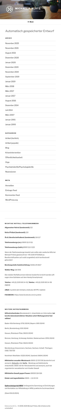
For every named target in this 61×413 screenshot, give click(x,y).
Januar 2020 (10, 62)
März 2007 (9, 115)
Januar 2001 (10, 120)
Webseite (15, 363)
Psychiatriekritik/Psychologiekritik (19, 167)
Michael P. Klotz (28, 8)
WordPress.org (11, 200)
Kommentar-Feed (12, 195)
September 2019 (12, 77)
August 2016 (10, 101)
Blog (7, 148)
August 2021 (10, 53)
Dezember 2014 (12, 105)
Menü (31, 22)
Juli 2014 (9, 110)
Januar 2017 (10, 96)
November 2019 (12, 72)
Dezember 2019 (12, 67)
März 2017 (9, 91)
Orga (7, 162)
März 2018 (9, 86)
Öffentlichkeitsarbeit (13, 157)
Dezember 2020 (12, 58)
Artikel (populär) (12, 143)
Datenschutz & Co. (11, 406)
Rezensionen (10, 172)
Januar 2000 (10, 124)
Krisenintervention (13, 153)
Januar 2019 (10, 81)
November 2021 (12, 48)
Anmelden (9, 186)
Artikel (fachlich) (12, 138)
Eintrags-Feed (11, 190)
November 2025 (12, 43)
